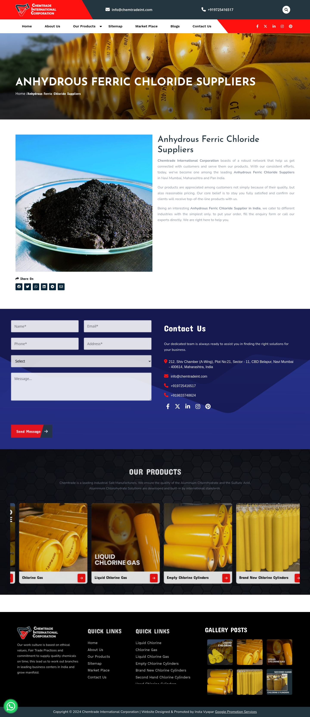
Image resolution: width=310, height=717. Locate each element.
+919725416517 (217, 9)
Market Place (146, 26)
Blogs (175, 26)
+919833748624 (180, 395)
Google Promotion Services (236, 711)
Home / (22, 93)
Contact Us (202, 26)
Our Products (84, 26)
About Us (52, 26)
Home (27, 26)
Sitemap (115, 26)
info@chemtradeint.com (128, 9)
